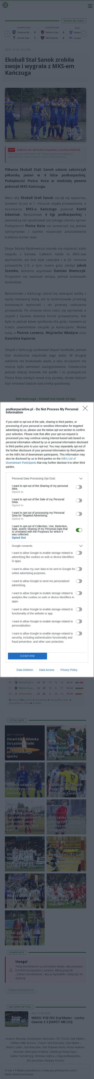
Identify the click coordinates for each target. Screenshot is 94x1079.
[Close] (86, 409)
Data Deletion (25, 669)
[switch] (79, 487)
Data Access (46, 669)
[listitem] (47, 479)
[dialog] (47, 539)
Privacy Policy (68, 669)
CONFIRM (27, 655)
